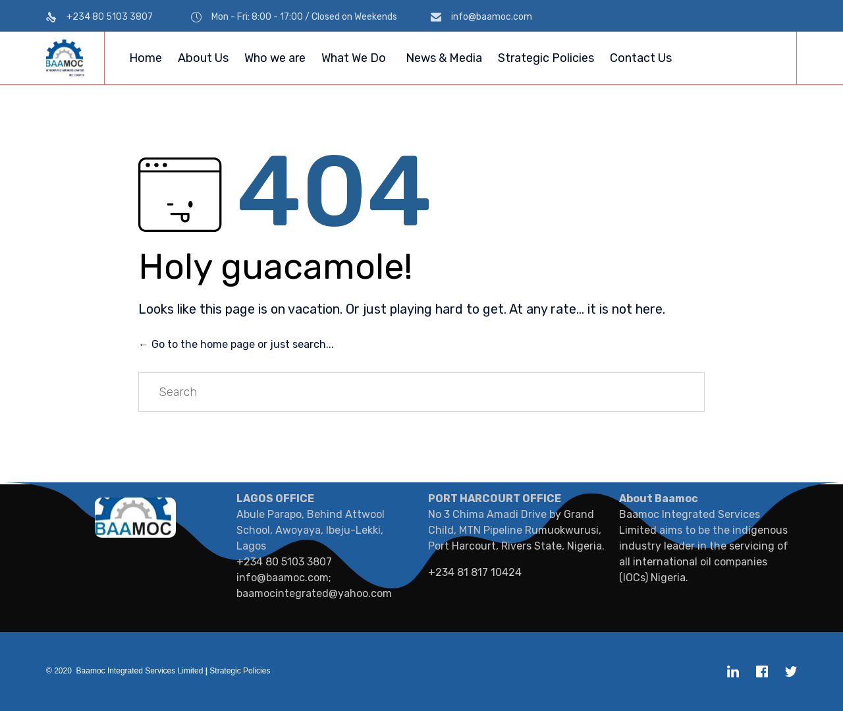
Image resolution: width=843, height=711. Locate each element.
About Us (203, 58)
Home (145, 58)
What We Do (353, 58)
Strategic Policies (546, 58)
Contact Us (641, 58)
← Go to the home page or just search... (236, 344)
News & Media (444, 58)
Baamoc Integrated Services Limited (140, 670)
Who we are (275, 58)
